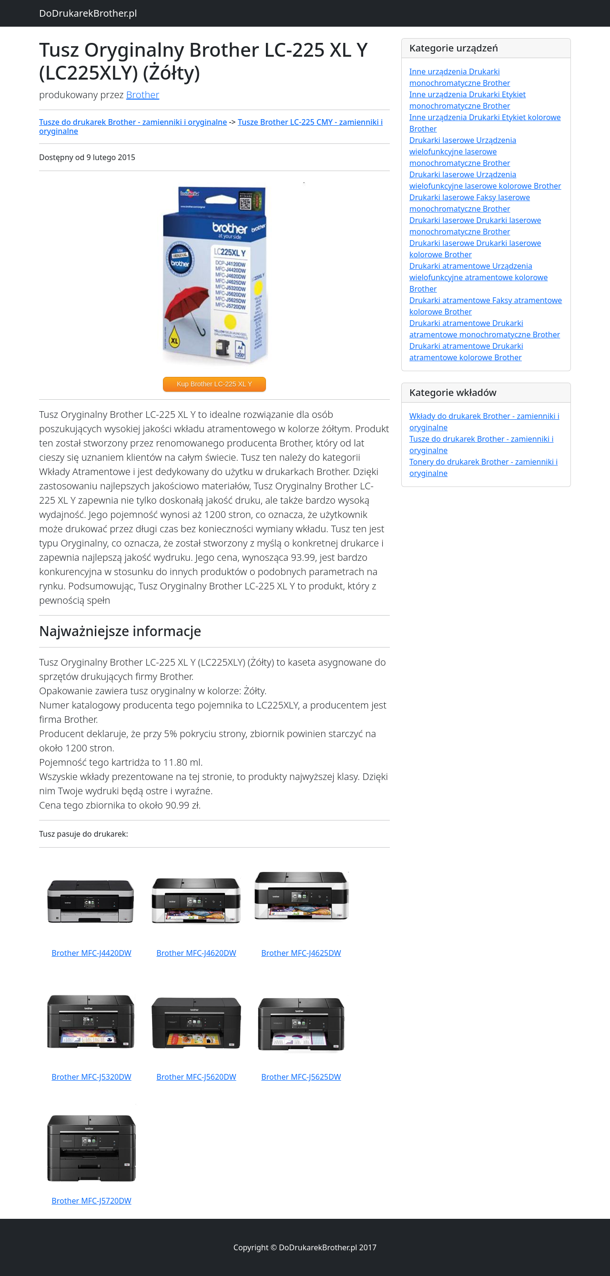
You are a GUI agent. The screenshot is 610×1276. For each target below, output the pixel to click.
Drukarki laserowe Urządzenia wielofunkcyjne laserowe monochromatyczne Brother (463, 151)
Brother (143, 94)
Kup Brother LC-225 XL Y (214, 384)
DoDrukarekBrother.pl (88, 13)
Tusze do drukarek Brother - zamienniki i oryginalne (133, 122)
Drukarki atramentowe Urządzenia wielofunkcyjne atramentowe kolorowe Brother (478, 277)
